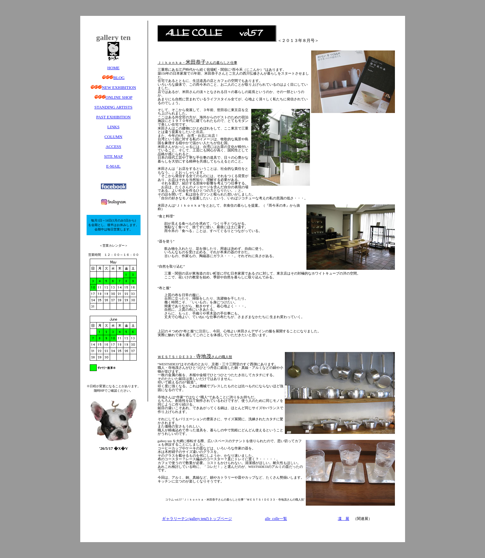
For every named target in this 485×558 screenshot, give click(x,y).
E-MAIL (113, 166)
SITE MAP (113, 156)
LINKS (113, 126)
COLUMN (113, 136)
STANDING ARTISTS (114, 107)
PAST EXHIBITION (113, 117)
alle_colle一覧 (276, 519)
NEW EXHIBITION (119, 87)
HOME (113, 67)
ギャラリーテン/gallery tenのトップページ (197, 519)
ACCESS (113, 146)
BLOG (118, 77)
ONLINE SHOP (119, 97)
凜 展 (343, 519)
